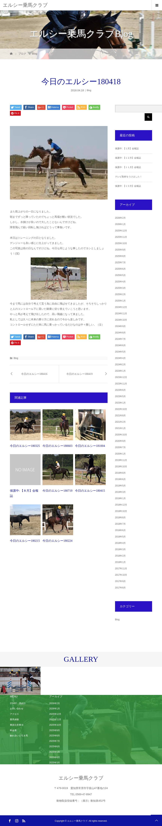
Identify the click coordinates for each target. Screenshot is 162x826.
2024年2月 (120, 364)
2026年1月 (120, 224)
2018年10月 (121, 511)
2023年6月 (120, 390)
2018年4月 (120, 543)
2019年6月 (120, 479)
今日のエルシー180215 (25, 540)
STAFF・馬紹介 (18, 703)
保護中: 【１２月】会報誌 (128, 158)
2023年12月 (121, 377)
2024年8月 (120, 332)
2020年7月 (120, 447)
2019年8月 (120, 473)
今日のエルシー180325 (25, 445)
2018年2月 (120, 555)
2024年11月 (121, 313)
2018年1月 (120, 562)
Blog (89, 90)
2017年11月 (121, 568)
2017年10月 (121, 575)
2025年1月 (120, 300)
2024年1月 (120, 371)
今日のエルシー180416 (34, 374)
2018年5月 (120, 536)
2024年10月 (121, 320)
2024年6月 (120, 345)
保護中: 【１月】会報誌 (127, 148)
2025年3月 (120, 288)
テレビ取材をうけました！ (128, 176)
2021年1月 (120, 428)
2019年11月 (121, 460)
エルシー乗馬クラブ (25, 5)
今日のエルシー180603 (57, 445)
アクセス (14, 714)
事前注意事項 (16, 725)
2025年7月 (120, 262)
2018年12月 (121, 504)
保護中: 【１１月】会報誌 (128, 167)
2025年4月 (120, 281)
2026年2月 (120, 218)
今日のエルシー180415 (90, 490)
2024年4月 (120, 358)
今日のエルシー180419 (79, 374)
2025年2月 (120, 294)
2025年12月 (121, 230)
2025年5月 (120, 275)
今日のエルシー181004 (90, 445)
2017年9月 (120, 581)
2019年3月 (120, 492)
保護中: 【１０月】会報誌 (128, 186)
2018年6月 (120, 530)
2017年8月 (120, 587)
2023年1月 (120, 402)
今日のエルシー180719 (57, 490)
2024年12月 (121, 307)
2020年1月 (120, 453)
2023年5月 (120, 396)
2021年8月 (120, 415)
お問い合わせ (16, 708)
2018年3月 (120, 549)
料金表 (13, 730)
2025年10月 (121, 243)
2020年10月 (121, 434)
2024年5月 (120, 351)
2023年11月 (121, 383)
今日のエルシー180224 (57, 540)
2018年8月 (120, 517)
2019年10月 (121, 466)
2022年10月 (121, 409)
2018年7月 (120, 524)
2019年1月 (120, 498)
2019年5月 (120, 485)
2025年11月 (121, 237)
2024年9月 (120, 326)
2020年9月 (120, 441)
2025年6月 (120, 269)
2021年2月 (120, 422)
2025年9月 (120, 249)
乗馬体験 (14, 719)
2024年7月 (120, 339)
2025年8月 (120, 256)
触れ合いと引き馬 (19, 735)
